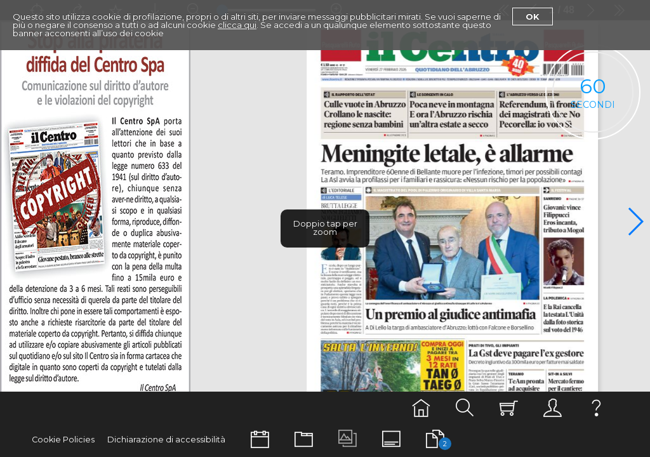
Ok (533, 16)
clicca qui (237, 25)
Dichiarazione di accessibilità (166, 439)
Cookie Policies (63, 439)
